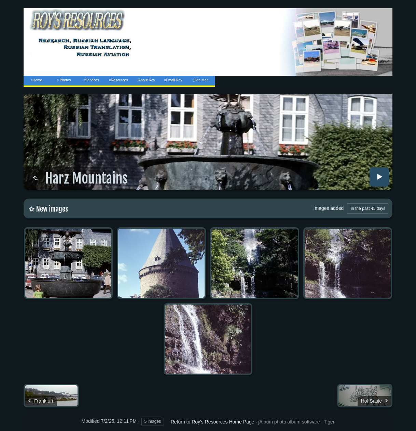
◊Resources (118, 80)
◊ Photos (64, 80)
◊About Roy (146, 80)
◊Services (91, 80)
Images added (329, 208)
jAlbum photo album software (289, 422)
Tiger (329, 422)
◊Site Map (201, 80)
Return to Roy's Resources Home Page (212, 422)
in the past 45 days (368, 208)
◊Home (36, 80)
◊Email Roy (173, 80)
